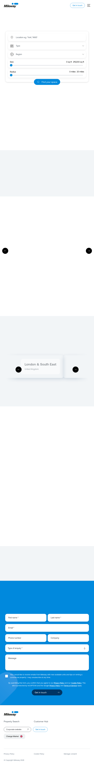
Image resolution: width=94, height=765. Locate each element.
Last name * (56, 618)
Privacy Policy (59, 683)
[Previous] (5, 251)
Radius (13, 72)
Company (55, 638)
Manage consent (70, 754)
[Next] (89, 251)
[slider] (11, 65)
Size (12, 62)
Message (12, 658)
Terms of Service (70, 686)
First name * (13, 618)
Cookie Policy (76, 683)
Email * (11, 628)
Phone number (14, 638)
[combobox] (28, 37)
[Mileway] (11, 5)
